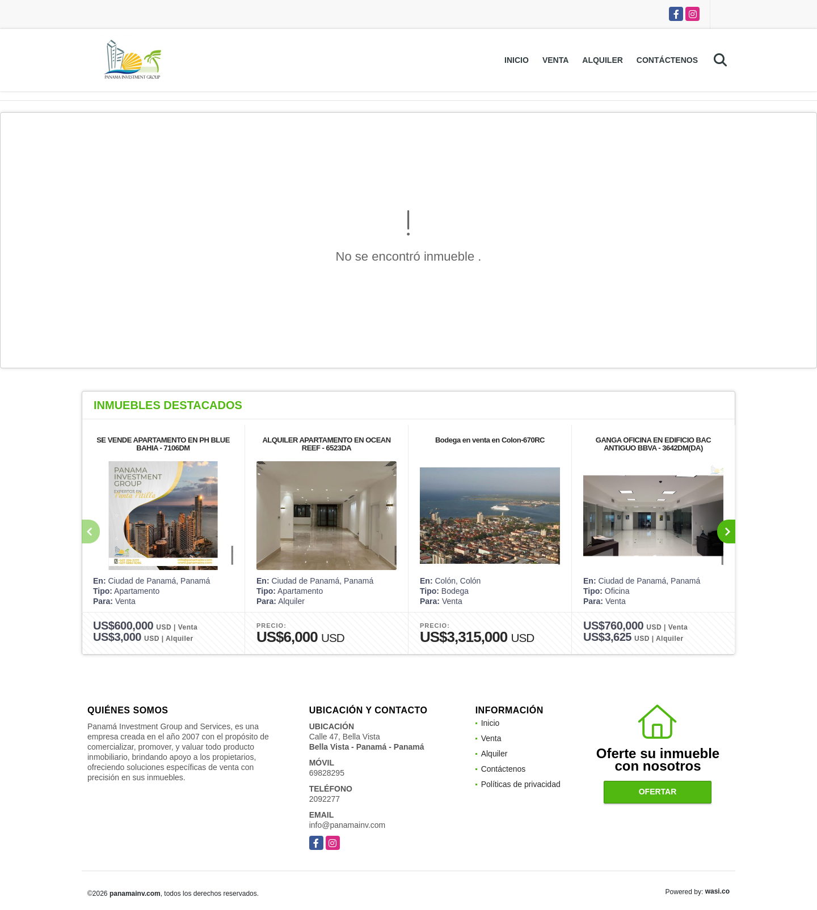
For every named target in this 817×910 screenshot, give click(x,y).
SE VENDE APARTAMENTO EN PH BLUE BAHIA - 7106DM (163, 444)
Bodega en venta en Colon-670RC (490, 440)
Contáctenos (667, 60)
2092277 (324, 798)
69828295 (326, 772)
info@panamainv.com (347, 825)
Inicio (516, 60)
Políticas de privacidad (521, 784)
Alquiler (602, 60)
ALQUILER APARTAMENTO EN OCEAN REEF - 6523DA (326, 444)
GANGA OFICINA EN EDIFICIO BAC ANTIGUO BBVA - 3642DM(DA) (653, 444)
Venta (555, 60)
